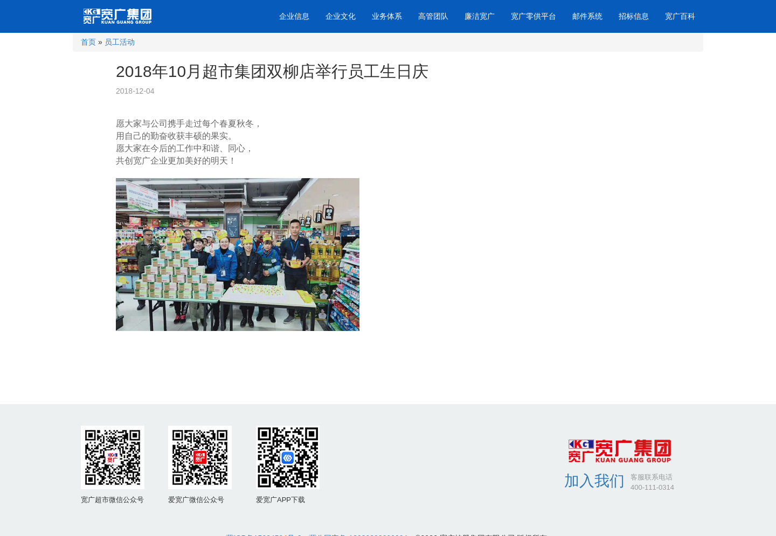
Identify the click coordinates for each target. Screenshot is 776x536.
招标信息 (634, 16)
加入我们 (594, 480)
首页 (88, 42)
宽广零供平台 (533, 16)
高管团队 (433, 16)
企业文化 (340, 16)
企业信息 (294, 16)
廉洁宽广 (480, 16)
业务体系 (387, 16)
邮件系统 (587, 16)
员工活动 (120, 42)
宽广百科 (680, 16)
